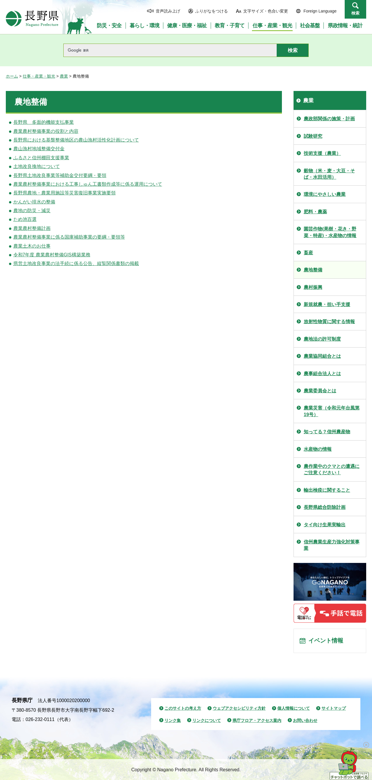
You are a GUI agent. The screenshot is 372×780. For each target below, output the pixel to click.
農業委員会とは (320, 390)
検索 (355, 13)
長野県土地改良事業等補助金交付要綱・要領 (59, 175)
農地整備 (313, 269)
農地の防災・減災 (32, 210)
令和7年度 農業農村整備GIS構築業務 (51, 254)
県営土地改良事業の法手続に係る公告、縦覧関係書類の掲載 (76, 263)
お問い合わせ (305, 720)
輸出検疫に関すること (327, 490)
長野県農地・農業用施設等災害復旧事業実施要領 (64, 192)
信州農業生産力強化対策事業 (332, 545)
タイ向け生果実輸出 (325, 524)
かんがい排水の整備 (34, 201)
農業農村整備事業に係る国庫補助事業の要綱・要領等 (69, 237)
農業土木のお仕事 (32, 246)
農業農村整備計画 (32, 228)
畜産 (308, 252)
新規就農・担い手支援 (327, 304)
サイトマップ (333, 708)
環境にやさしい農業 (325, 194)
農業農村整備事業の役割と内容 (45, 131)
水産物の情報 (318, 449)
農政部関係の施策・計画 (329, 118)
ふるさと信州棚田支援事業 (41, 157)
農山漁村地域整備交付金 (39, 148)
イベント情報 (325, 641)
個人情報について (293, 708)
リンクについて (206, 720)
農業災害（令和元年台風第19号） (332, 411)
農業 (64, 76)
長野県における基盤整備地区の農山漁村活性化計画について (76, 139)
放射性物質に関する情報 (329, 321)
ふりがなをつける (211, 11)
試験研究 (313, 136)
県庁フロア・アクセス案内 (257, 720)
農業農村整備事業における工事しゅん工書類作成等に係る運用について (87, 184)
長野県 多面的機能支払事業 (43, 122)
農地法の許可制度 (322, 339)
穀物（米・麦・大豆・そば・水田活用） (329, 174)
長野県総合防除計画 (325, 507)
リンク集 (172, 720)
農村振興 (313, 287)
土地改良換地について (36, 166)
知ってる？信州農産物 (327, 431)
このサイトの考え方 (182, 708)
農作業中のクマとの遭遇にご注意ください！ (332, 469)
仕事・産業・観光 (39, 76)
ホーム (12, 76)
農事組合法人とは (322, 373)
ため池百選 (25, 219)
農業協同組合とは (322, 356)
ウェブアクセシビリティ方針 (239, 708)
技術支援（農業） (322, 153)
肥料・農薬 (315, 211)
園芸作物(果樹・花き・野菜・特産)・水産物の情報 (330, 232)
